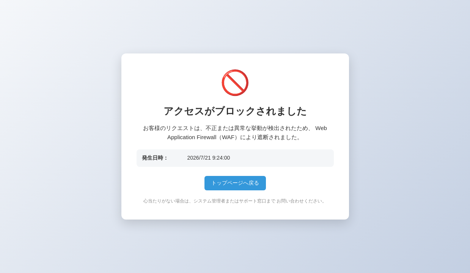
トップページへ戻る (235, 183)
